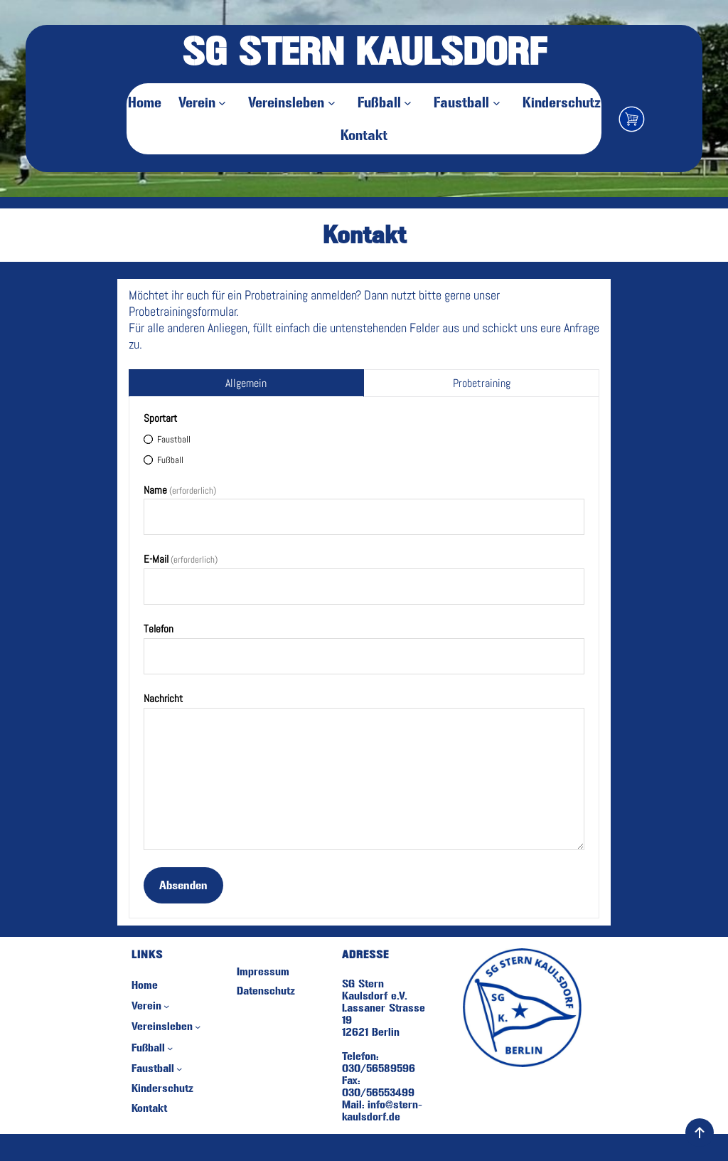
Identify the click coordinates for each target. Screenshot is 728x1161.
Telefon (158, 628)
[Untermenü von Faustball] (499, 103)
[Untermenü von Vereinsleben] (334, 103)
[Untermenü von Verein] (224, 103)
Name (180, 490)
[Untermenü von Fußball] (410, 103)
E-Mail (181, 559)
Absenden (183, 885)
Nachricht (163, 698)
